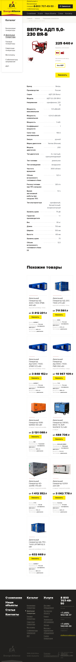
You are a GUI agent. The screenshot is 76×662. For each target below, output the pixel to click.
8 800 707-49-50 (44, 6)
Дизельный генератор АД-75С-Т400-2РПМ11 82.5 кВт (38, 544)
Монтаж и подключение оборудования (49, 631)
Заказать (62, 75)
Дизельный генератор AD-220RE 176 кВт (38, 484)
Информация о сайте (67, 655)
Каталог (10, 20)
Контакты (68, 13)
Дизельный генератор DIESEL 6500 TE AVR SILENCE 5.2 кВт (62, 425)
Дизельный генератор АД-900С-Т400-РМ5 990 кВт (62, 364)
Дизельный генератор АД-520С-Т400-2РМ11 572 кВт (38, 364)
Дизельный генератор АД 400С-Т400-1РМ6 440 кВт (38, 303)
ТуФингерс (64, 654)
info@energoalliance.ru (68, 635)
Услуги (40, 13)
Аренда (46, 625)
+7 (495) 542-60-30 (66, 625)
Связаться (65, 6)
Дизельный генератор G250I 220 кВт (62, 484)
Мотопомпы (31, 628)
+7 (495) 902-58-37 (66, 614)
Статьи (60, 13)
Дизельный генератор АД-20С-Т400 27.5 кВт (62, 301)
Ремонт (46, 617)
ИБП (28, 636)
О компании (31, 13)
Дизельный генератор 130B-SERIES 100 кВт (38, 423)
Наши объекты (50, 13)
